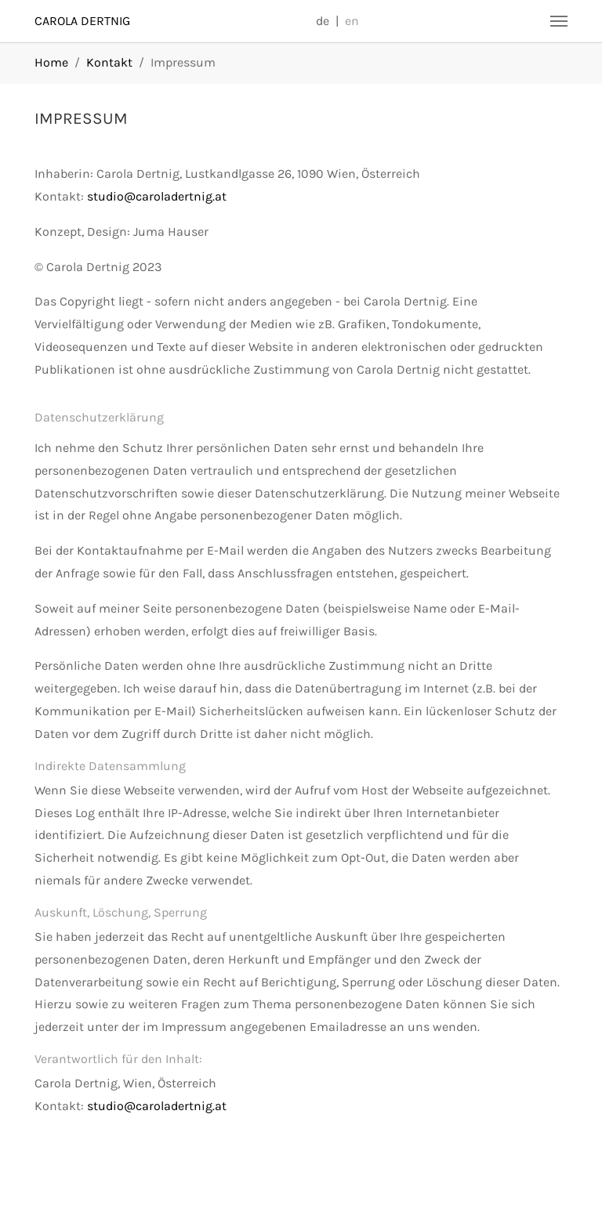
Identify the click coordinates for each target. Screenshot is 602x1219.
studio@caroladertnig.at (157, 196)
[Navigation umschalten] (559, 21)
